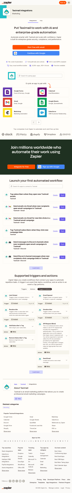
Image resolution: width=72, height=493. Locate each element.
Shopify (6, 428)
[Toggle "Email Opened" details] (53, 297)
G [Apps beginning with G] (22, 441)
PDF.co (54, 428)
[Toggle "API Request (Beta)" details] (53, 335)
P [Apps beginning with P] (43, 441)
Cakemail (6, 420)
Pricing (39, 479)
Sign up (62, 2)
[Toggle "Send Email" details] (53, 360)
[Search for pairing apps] (41, 75)
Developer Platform (54, 479)
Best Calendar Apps (61, 465)
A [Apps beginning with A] (8, 441)
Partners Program (64, 482)
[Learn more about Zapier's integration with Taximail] (7, 387)
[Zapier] (7, 2)
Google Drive (8, 425)
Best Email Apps (59, 456)
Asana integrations (7, 467)
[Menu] (68, 2)
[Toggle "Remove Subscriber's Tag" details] (19, 339)
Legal (62, 488)
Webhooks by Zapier (58, 422)
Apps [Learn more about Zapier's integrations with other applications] (15, 384)
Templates (41, 482)
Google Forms (8, 417)
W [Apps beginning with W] (60, 441)
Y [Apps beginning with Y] (65, 441)
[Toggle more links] (14, 431)
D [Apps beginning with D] (15, 441)
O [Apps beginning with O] (40, 441)
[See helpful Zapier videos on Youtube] (20, 481)
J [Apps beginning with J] (28, 441)
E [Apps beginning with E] (17, 441)
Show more (5, 470)
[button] (36, 53)
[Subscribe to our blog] (23, 481)
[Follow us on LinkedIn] (13, 481)
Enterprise (33, 482)
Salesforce (55, 420)
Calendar (43, 458)
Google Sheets (34, 420)
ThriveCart (33, 428)
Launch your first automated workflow (36, 180)
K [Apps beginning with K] (31, 441)
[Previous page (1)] (33, 122)
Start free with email (36, 47)
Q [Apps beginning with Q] (45, 441)
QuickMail (33, 422)
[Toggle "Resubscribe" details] (19, 312)
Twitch (30, 453)
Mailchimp (55, 417)
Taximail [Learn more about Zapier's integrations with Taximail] (23, 384)
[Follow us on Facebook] (10, 481)
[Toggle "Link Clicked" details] (19, 297)
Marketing (16, 14)
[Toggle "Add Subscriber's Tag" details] (19, 326)
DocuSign (21, 461)
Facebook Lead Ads (36, 425)
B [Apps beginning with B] (10, 441)
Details (55, 195)
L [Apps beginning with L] (33, 441)
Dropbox (20, 453)
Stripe (54, 425)
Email (41, 461)
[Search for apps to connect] (38, 186)
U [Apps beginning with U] (55, 441)
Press (63, 479)
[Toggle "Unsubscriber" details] (53, 311)
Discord (6, 422)
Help (18, 399)
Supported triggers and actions (36, 275)
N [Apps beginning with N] (38, 441)
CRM (41, 464)
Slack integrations (7, 451)
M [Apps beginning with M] (35, 441)
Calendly (31, 456)
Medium (30, 470)
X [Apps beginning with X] (62, 441)
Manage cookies (54, 488)
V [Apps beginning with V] (57, 441)
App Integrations (51, 482)
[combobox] (39, 76)
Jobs (68, 479)
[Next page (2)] (38, 122)
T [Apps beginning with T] (52, 441)
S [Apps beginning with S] (50, 441)
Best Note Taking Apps (62, 462)
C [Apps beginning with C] (12, 441)
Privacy (68, 488)
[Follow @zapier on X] (16, 481)
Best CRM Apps (59, 459)
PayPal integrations (8, 464)
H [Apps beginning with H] (24, 441)
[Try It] (19, 303)
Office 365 (21, 467)
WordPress (21, 464)
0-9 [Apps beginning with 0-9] (5, 441)
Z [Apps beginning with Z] (67, 441)
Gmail (31, 417)
